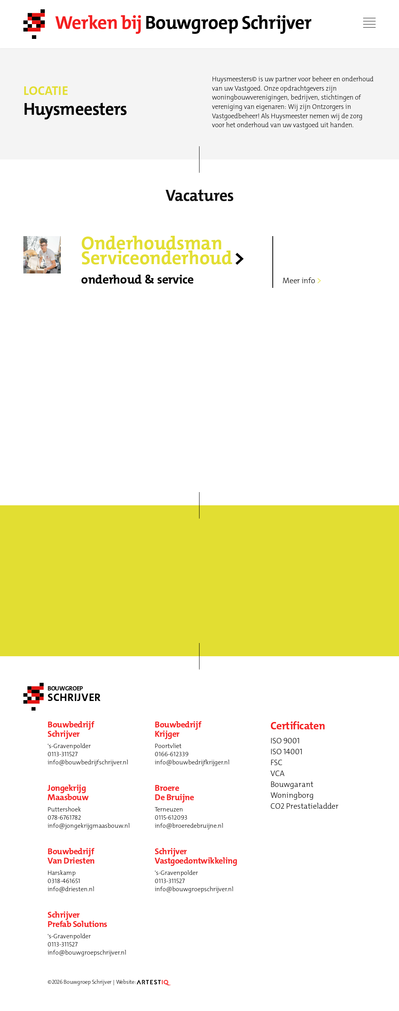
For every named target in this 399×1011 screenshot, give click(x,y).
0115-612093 (171, 817)
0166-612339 (172, 754)
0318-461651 (64, 881)
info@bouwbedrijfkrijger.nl (192, 762)
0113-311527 (63, 754)
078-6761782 (64, 817)
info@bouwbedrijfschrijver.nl (88, 762)
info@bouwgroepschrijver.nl (194, 889)
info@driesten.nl (71, 889)
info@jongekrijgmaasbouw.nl (89, 826)
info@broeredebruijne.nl (189, 826)
